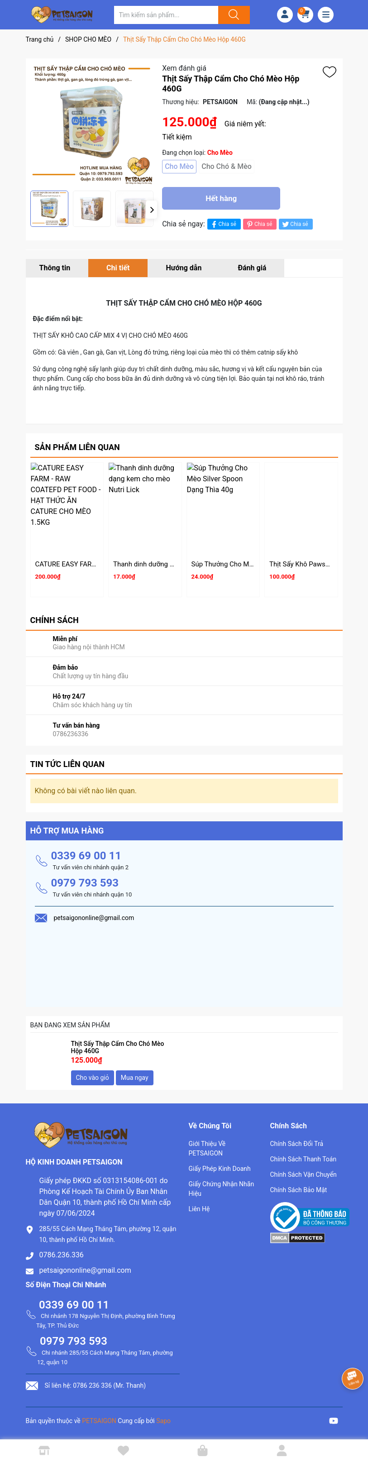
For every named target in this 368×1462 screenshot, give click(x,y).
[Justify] (233, 15)
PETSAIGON (99, 1420)
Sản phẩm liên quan (77, 447)
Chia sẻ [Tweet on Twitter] (294, 224)
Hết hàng (221, 198)
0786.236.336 (61, 1255)
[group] (91, 124)
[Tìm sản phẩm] (166, 15)
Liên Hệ (199, 1209)
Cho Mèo (179, 166)
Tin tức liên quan (67, 764)
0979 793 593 (85, 883)
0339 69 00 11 (86, 855)
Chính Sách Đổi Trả (297, 1143)
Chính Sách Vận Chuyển (303, 1174)
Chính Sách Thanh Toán (303, 1159)
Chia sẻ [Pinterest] (258, 224)
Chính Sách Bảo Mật (298, 1190)
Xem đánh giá (184, 68)
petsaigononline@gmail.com (85, 1270)
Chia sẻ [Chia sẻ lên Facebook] (223, 224)
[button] (151, 210)
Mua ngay (134, 1077)
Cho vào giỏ (92, 1077)
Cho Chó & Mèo (226, 166)
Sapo (163, 1420)
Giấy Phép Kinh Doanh (220, 1168)
